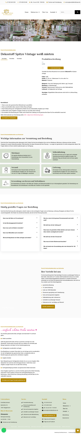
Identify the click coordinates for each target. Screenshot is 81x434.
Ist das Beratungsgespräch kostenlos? (13, 223)
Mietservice (67, 406)
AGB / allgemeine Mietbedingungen (33, 115)
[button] (20, 218)
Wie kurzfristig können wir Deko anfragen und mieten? (17, 237)
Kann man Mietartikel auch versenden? (13, 232)
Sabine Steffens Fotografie (72, 381)
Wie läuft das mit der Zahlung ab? (52, 225)
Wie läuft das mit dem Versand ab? (53, 236)
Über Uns (65, 408)
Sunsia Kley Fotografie (8, 307)
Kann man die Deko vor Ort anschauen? (13, 218)
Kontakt (66, 411)
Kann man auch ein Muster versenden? (13, 228)
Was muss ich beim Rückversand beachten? (55, 241)
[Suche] (77, 12)
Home (64, 403)
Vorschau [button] (4, 58)
